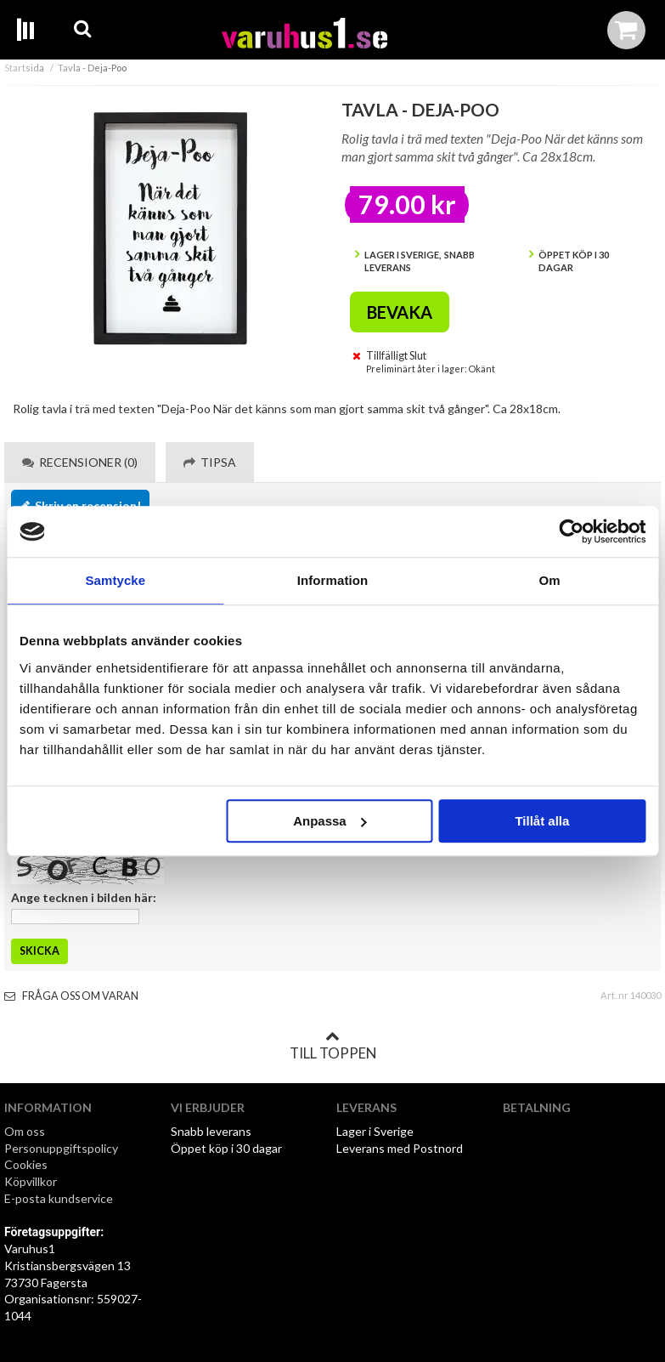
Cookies (26, 1164)
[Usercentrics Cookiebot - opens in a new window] (571, 531)
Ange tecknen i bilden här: (83, 897)
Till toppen (333, 1046)
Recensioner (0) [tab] (80, 462)
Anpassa (330, 821)
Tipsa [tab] (209, 462)
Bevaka (399, 312)
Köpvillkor (30, 1181)
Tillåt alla (542, 821)
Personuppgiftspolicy (61, 1148)
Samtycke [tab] (115, 580)
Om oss (24, 1131)
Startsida (24, 67)
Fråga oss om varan (71, 996)
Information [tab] (333, 580)
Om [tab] (550, 580)
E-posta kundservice (60, 1198)
